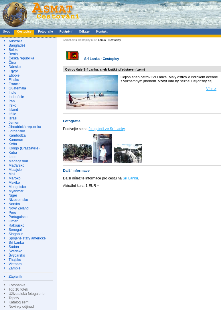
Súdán (14, 247)
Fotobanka (17, 285)
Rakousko (16, 225)
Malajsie (15, 170)
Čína (12, 63)
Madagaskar (18, 161)
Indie (12, 93)
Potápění (66, 31)
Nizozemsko (18, 200)
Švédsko (15, 251)
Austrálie (16, 41)
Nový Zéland (19, 208)
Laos (12, 157)
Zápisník (15, 277)
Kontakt (101, 31)
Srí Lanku (130, 178)
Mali (12, 174)
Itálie (12, 114)
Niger (13, 195)
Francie (15, 84)
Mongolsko (17, 187)
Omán (13, 221)
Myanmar (16, 191)
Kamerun (16, 140)
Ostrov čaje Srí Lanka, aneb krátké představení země (105, 69)
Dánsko (15, 67)
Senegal (15, 230)
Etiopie (14, 75)
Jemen (14, 123)
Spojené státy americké (27, 238)
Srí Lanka (16, 243)
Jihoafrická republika (25, 127)
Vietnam (15, 264)
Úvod (6, 31)
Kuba (13, 153)
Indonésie (16, 97)
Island (13, 110)
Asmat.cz (69, 39)
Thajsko (15, 260)
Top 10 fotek (18, 289)
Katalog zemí (19, 302)
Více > (211, 89)
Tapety (14, 298)
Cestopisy (24, 31)
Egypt (13, 71)
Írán (12, 101)
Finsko (14, 80)
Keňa (13, 144)
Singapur (16, 234)
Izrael (13, 118)
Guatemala (17, 88)
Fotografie (45, 31)
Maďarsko (16, 165)
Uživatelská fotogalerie (26, 294)
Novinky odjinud (21, 307)
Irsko (12, 105)
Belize (13, 50)
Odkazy (84, 31)
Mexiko (14, 183)
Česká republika (21, 58)
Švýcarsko (17, 255)
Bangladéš (17, 45)
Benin (13, 54)
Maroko (15, 178)
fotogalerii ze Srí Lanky (106, 129)
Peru (12, 213)
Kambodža (17, 135)
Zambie (15, 268)
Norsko (14, 204)
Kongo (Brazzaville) (24, 148)
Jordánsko (17, 131)
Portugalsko (18, 217)
